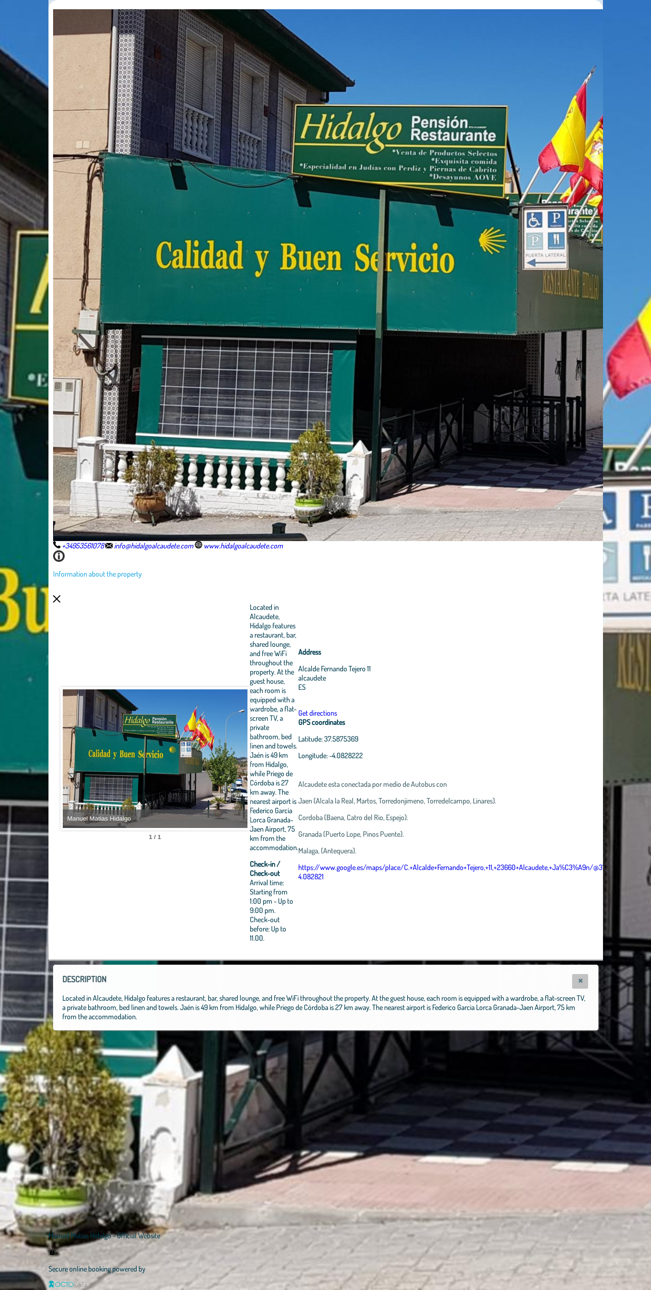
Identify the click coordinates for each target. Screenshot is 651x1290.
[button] (580, 981)
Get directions (317, 713)
